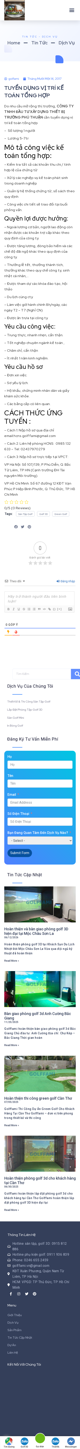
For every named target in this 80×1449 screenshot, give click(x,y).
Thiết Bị (55, 1442)
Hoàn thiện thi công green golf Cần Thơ (38, 1098)
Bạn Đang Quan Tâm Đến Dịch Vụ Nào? (37, 833)
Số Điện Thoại (18, 814)
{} (54, 609)
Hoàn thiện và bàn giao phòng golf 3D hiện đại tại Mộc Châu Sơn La (36, 931)
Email (11, 795)
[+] (59, 609)
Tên (10, 776)
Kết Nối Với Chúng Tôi (24, 1364)
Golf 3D (24, 1442)
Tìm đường (9, 1442)
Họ (9, 757)
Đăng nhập (66, 581)
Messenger (71, 1442)
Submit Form (19, 853)
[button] (72, 10)
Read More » (11, 960)
